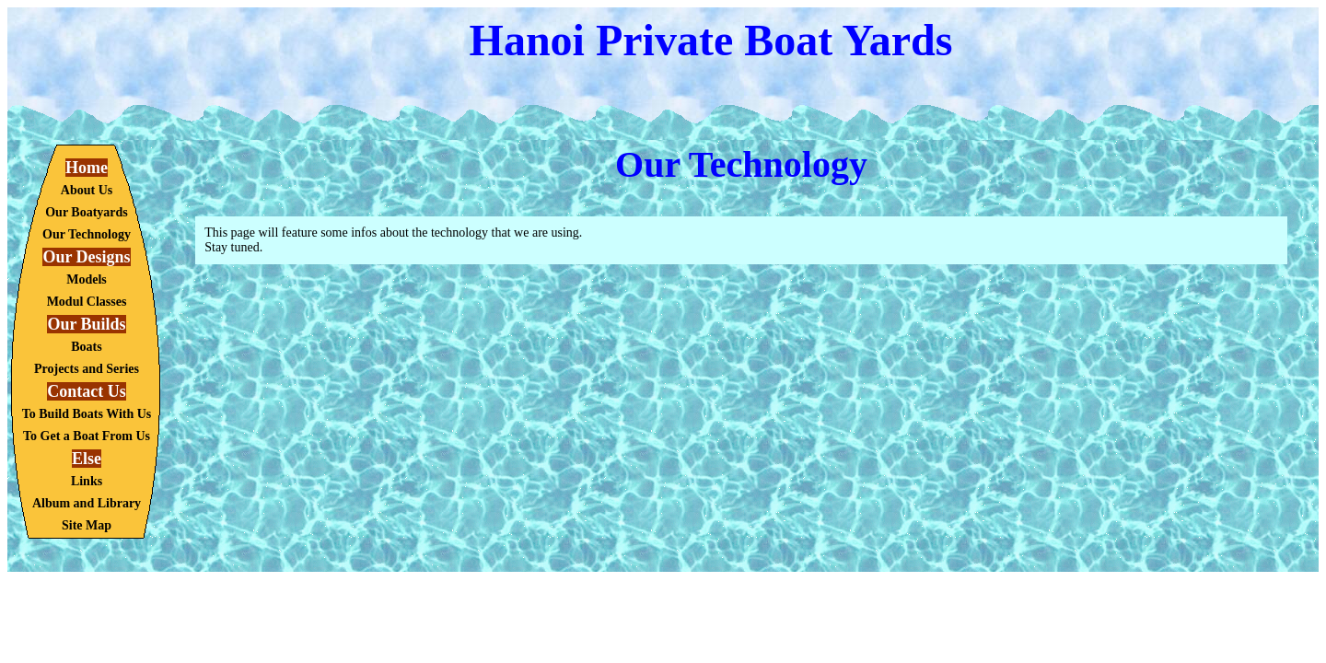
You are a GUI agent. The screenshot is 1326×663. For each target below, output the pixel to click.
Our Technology (86, 234)
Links (86, 481)
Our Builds (86, 324)
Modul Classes (87, 301)
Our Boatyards (86, 212)
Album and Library (86, 503)
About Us (86, 190)
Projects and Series (86, 369)
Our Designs (86, 257)
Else (86, 458)
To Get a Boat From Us (86, 436)
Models (86, 279)
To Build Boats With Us (87, 414)
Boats (86, 347)
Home (86, 167)
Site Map (86, 525)
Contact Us (86, 391)
